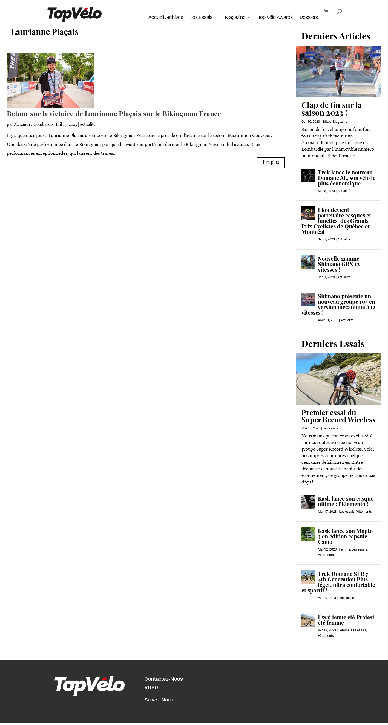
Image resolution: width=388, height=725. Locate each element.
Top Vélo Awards (275, 18)
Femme (344, 549)
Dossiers (309, 18)
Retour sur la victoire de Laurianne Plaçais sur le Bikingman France (114, 114)
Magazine (235, 18)
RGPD (151, 687)
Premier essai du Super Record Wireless (338, 417)
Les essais (330, 428)
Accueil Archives (165, 18)
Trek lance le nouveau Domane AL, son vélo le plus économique (346, 178)
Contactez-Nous (164, 679)
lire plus (271, 163)
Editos (326, 122)
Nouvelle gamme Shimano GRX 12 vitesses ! (339, 265)
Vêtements (364, 512)
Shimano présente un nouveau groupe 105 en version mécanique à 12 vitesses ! (338, 305)
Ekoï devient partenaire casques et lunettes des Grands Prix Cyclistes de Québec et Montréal (336, 221)
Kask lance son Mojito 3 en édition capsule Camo (345, 537)
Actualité (88, 125)
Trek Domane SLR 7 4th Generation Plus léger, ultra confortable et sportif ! (338, 583)
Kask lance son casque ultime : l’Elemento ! (345, 502)
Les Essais (201, 18)
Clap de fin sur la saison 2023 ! (331, 110)
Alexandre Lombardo (33, 125)
